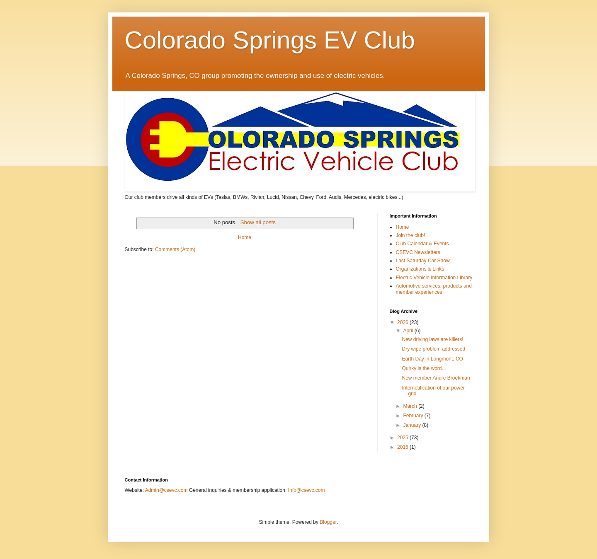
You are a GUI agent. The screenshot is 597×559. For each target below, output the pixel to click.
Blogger (328, 522)
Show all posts (258, 222)
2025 (403, 437)
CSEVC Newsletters (418, 252)
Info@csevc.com (306, 490)
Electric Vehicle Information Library (434, 278)
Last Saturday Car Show (423, 261)
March (410, 406)
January (412, 425)
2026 (403, 322)
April (408, 331)
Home (244, 237)
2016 (403, 447)
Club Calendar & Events (422, 244)
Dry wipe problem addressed (433, 349)
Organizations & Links (420, 269)
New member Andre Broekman (436, 378)
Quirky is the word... (424, 368)
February (413, 416)
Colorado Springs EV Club (270, 40)
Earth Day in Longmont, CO (432, 359)
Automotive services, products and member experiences (434, 289)
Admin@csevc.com (166, 490)
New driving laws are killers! (432, 339)
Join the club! (410, 235)
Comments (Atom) (175, 249)
